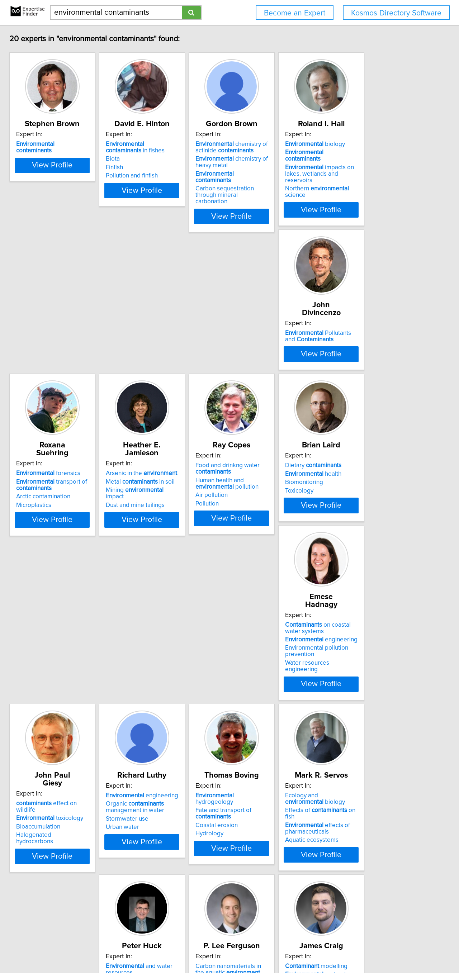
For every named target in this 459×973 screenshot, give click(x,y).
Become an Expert (294, 13)
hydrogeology (60, 668)
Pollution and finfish (155, 175)
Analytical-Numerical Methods (61, 874)
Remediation (271, 842)
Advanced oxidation (262, 697)
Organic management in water (373, 504)
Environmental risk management (172, 874)
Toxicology (35, 518)
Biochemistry (273, 851)
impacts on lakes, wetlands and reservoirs (387, 164)
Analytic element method (54, 866)
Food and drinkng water (376, 321)
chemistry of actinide (272, 147)
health (49, 501)
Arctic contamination (156, 342)
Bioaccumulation (258, 510)
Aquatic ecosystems (155, 706)
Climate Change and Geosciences (371, 869)
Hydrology (35, 699)
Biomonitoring (40, 510)
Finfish (137, 167)
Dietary (49, 493)
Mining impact (274, 335)
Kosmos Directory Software (396, 13)
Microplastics (146, 350)
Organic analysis (383, 697)
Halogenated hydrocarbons (273, 518)
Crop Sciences (255, 867)
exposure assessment (159, 845)
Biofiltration (251, 706)
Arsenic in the (272, 318)
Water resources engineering (168, 531)
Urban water (360, 525)
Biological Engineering (266, 859)
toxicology (269, 501)
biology (374, 144)
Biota (136, 159)
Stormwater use (365, 516)
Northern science (387, 175)
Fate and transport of (49, 679)
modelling (52, 842)
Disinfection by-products (161, 866)
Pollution (355, 356)
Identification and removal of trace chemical (274, 685)
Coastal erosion (42, 691)
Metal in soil (270, 327)
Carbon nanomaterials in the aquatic (382, 671)
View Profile (66, 203)
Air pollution (360, 348)
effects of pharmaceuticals (161, 694)
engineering (165, 508)
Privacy (248, 947)
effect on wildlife (277, 493)
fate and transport (385, 842)
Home (229, 947)
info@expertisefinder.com (189, 947)
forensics (161, 318)
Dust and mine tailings (265, 344)
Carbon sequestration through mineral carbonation (276, 185)
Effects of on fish (169, 682)
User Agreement (280, 947)
